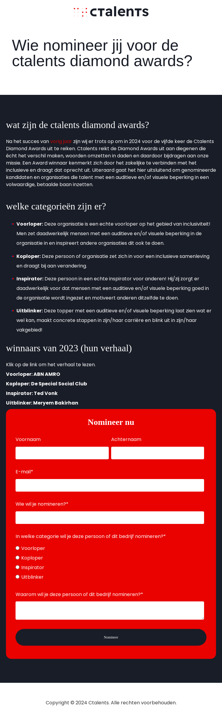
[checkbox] (110, 563)
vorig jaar (61, 141)
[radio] (110, 548)
